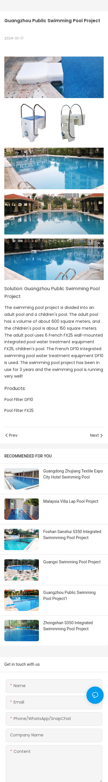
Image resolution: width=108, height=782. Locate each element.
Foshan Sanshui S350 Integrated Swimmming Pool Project (72, 534)
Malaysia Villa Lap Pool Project (70, 501)
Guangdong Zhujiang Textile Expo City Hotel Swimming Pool (73, 474)
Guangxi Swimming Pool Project (72, 562)
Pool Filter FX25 (19, 410)
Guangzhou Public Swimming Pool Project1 (69, 595)
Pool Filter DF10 (18, 399)
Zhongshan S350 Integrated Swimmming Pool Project (68, 625)
